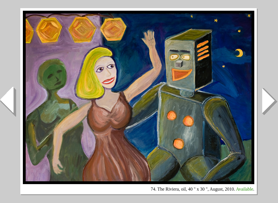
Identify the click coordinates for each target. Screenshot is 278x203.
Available (244, 189)
